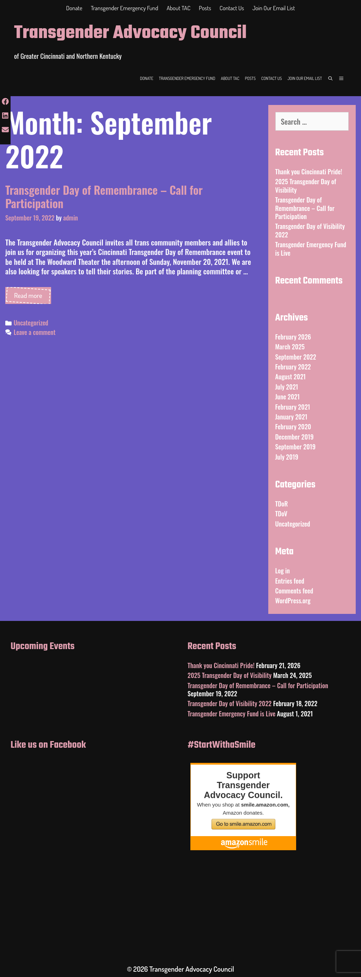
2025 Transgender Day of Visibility (305, 185)
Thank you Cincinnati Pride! (308, 171)
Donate (74, 8)
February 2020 (293, 426)
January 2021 (291, 416)
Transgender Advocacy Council (130, 33)
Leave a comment (35, 332)
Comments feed (294, 590)
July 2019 (287, 456)
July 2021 (286, 386)
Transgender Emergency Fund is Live (310, 248)
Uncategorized (31, 322)
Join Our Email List (273, 8)
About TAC (178, 8)
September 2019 (295, 446)
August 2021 (290, 376)
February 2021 (292, 406)
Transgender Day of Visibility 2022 (310, 230)
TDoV (281, 513)
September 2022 (295, 356)
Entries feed (290, 580)
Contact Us (232, 8)
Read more (32, 297)
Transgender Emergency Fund (124, 8)
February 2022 (293, 366)
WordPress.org (293, 600)
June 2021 (287, 396)
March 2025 (290, 346)
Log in (282, 570)
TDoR (281, 503)
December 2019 (294, 436)
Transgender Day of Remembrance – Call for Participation (104, 196)
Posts (205, 8)
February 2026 (293, 336)
